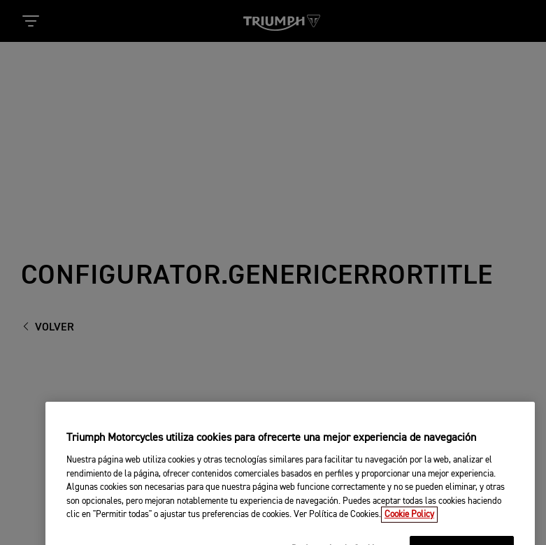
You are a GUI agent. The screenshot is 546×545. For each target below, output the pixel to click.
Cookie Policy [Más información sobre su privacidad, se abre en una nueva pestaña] (409, 523)
